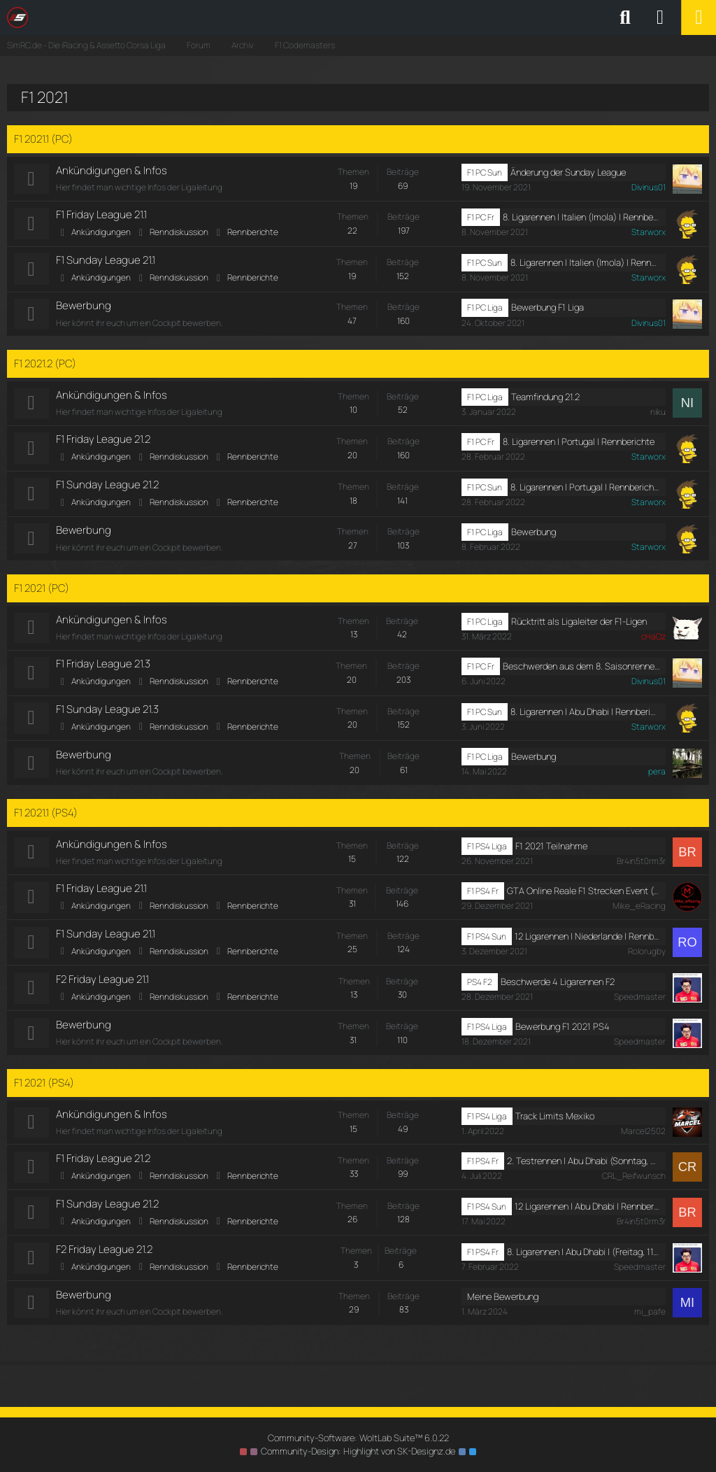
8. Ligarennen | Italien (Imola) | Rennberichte (581, 217)
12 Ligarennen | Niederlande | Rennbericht (587, 941)
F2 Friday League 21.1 (102, 985)
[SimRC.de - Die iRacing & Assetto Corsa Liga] (129, 17)
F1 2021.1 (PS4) (46, 817)
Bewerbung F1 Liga (547, 308)
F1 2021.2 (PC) (45, 365)
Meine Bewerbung (502, 1304)
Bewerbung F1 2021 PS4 (562, 1032)
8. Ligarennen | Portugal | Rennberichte (578, 443)
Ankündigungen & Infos (111, 170)
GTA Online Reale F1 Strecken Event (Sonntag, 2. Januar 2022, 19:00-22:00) (583, 895)
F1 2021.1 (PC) (43, 139)
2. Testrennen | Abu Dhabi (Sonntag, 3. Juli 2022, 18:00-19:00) (583, 1167)
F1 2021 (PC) (41, 590)
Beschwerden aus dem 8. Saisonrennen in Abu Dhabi (581, 669)
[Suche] (625, 17)
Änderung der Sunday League (568, 172)
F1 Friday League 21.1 (101, 215)
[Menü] (698, 17)
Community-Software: (358, 1437)
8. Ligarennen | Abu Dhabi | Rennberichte (585, 715)
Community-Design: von (358, 1451)
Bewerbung (83, 306)
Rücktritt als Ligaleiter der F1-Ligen (579, 624)
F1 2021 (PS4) (44, 1089)
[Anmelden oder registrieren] (660, 17)
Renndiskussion (179, 233)
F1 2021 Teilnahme (551, 850)
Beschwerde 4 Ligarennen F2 (558, 987)
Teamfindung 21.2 (545, 398)
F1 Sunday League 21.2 (107, 487)
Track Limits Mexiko (554, 1122)
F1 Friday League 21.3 (103, 667)
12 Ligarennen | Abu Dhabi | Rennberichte (587, 1214)
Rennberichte (252, 233)
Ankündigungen (101, 233)
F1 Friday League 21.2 (103, 441)
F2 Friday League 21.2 (104, 1257)
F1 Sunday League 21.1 (105, 261)
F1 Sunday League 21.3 (107, 713)
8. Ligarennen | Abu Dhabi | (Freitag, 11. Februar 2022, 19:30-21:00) (583, 1259)
